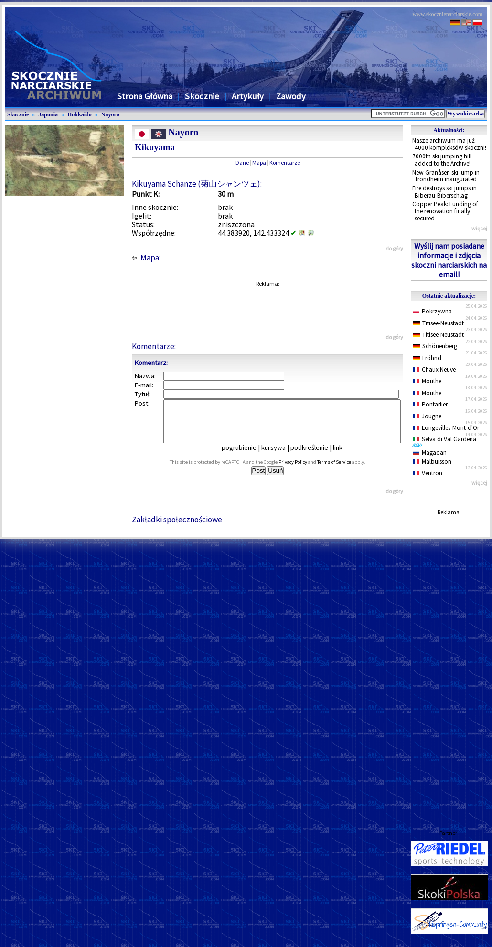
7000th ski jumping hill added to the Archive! (441, 159)
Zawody (291, 96)
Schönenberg (435, 346)
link (344, 456)
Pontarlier (430, 404)
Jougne (427, 416)
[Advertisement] (449, 663)
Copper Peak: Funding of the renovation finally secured (445, 211)
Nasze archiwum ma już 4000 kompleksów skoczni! (449, 144)
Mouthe (427, 381)
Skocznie (202, 96)
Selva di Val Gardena (446, 441)
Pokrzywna (432, 311)
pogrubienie (245, 456)
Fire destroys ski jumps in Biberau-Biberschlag (444, 191)
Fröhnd (427, 358)
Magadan (430, 452)
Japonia (48, 114)
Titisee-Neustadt (438, 323)
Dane (242, 162)
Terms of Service (345, 471)
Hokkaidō (79, 114)
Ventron (427, 473)
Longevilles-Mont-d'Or (446, 428)
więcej (479, 228)
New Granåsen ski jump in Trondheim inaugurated (446, 176)
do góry (394, 248)
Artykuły (248, 96)
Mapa (259, 162)
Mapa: (146, 257)
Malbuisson (432, 462)
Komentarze (284, 162)
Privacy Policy (303, 471)
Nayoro (110, 114)
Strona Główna (144, 96)
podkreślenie (316, 456)
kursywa (280, 456)
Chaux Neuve (434, 369)
